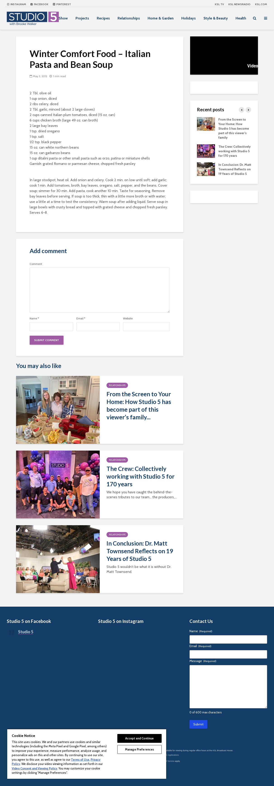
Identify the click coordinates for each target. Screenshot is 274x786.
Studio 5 (25, 631)
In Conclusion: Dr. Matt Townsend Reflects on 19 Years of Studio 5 (139, 551)
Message (202, 661)
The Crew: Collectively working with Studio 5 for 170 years (140, 476)
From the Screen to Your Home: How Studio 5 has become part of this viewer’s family (233, 128)
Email (80, 318)
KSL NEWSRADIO (239, 4)
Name (34, 318)
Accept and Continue (139, 738)
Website (128, 318)
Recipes (103, 18)
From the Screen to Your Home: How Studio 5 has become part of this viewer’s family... (138, 405)
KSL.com (261, 4)
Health (241, 18)
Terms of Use (80, 759)
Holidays (188, 18)
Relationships (129, 18)
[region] (86, 754)
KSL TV (219, 4)
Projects (82, 18)
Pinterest (62, 4)
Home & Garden (161, 18)
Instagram (16, 4)
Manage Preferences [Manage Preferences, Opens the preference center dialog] (139, 749)
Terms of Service (167, 761)
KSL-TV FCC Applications (167, 755)
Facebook (39, 4)
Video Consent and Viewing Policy (34, 768)
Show (63, 18)
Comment (36, 264)
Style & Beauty (215, 18)
